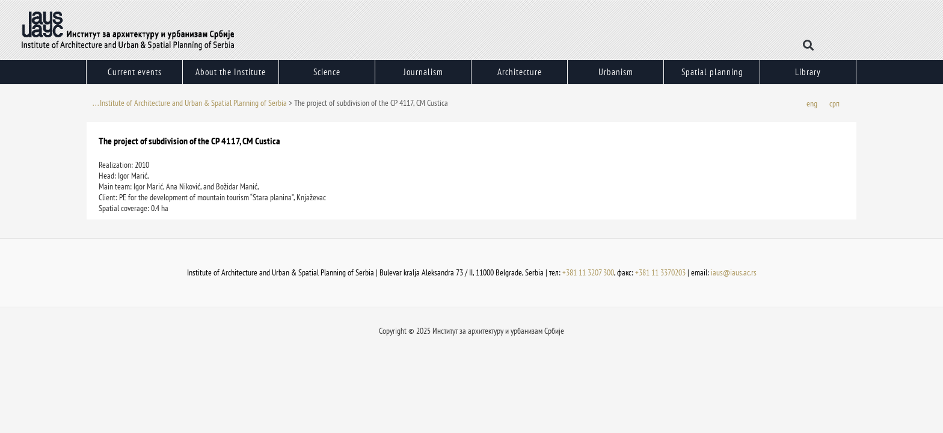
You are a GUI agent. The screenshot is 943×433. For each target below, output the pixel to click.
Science (327, 75)
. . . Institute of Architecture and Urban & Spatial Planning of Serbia (190, 102)
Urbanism (615, 75)
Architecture (519, 75)
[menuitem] (811, 103)
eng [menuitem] (811, 103)
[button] (809, 45)
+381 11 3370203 (660, 272)
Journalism (423, 75)
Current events (134, 75)
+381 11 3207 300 (588, 272)
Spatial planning (712, 72)
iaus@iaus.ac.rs (734, 272)
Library (808, 72)
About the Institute (230, 75)
